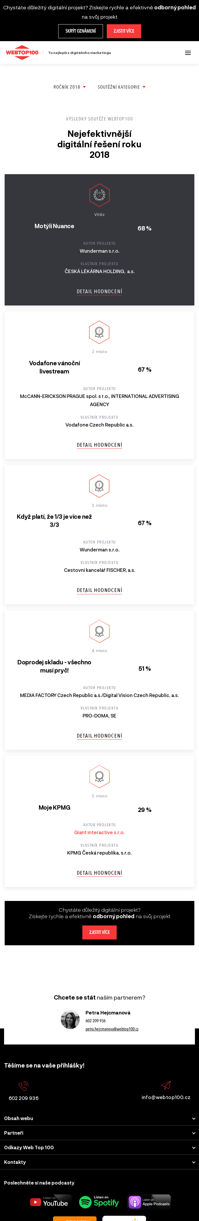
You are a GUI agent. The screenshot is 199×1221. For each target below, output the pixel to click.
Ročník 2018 (67, 87)
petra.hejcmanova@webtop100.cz (112, 1029)
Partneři (13, 1133)
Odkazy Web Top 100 (29, 1147)
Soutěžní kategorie (119, 87)
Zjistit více (124, 31)
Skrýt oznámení (80, 31)
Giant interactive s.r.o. (99, 832)
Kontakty (15, 1162)
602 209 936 (96, 1020)
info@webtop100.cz (166, 1090)
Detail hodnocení (99, 291)
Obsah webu (18, 1118)
